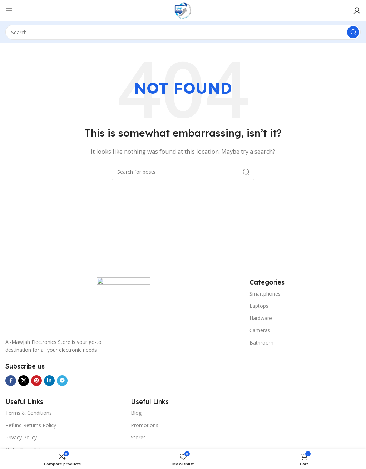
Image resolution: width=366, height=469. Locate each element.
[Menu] (9, 11)
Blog (136, 412)
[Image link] (123, 303)
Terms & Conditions (28, 412)
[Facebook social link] (10, 380)
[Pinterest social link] (36, 380)
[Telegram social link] (62, 380)
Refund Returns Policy (30, 425)
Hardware (260, 318)
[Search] (183, 32)
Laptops (258, 305)
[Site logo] (183, 10)
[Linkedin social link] (49, 380)
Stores (138, 437)
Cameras (259, 330)
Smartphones (265, 293)
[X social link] (23, 380)
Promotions (144, 425)
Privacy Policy (21, 437)
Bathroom (261, 342)
